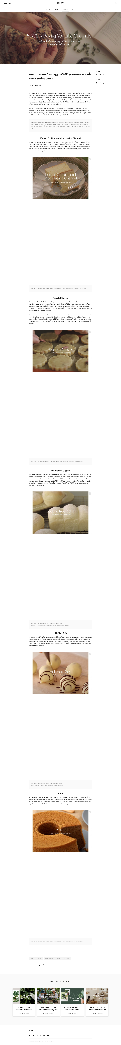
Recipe (57, 9)
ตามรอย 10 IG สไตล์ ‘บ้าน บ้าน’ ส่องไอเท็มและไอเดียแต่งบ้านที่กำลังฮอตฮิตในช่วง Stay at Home (97, 1010)
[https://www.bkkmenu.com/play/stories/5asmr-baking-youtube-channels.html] (43, 965)
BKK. (70, 93)
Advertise (70, 1031)
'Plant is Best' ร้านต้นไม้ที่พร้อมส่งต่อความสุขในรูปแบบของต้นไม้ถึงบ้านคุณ (48, 1009)
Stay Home (66, 958)
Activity (48, 9)
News (73, 9)
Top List (27, 1013)
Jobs (62, 1031)
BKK (10, 3)
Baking (41, 71)
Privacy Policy (51, 1041)
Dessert (32, 958)
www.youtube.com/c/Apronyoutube (73, 942)
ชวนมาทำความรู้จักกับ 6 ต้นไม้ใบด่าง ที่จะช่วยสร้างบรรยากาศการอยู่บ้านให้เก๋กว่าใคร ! (24, 1010)
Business (78, 1031)
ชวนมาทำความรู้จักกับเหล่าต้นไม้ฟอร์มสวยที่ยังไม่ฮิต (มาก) (72, 1009)
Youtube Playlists (49, 958)
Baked (58, 958)
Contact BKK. (88, 1031)
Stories (65, 9)
